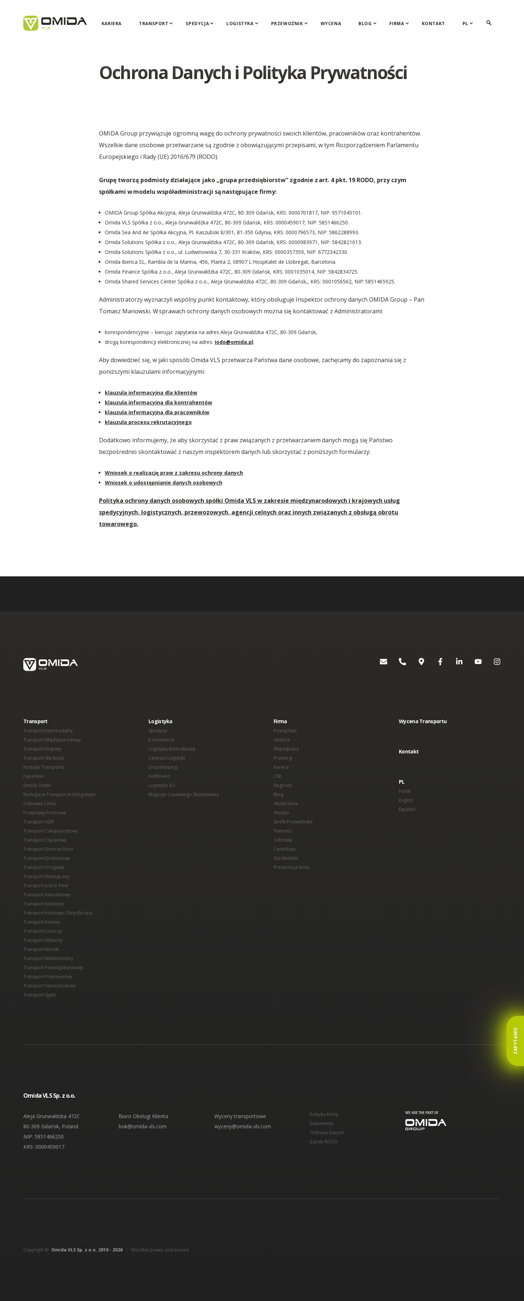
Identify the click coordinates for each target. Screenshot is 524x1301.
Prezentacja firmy (291, 867)
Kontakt (433, 23)
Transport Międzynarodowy (52, 740)
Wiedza (281, 813)
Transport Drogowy (43, 867)
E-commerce (161, 740)
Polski (405, 791)
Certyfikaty (284, 849)
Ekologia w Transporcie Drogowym (59, 794)
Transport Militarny (43, 940)
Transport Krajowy (42, 749)
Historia (282, 740)
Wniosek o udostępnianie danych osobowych (163, 482)
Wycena (331, 23)
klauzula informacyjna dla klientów (151, 392)
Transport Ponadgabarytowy (53, 967)
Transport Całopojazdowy (50, 831)
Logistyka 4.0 (161, 785)
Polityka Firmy (324, 1114)
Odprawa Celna (39, 803)
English (406, 800)
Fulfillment (159, 776)
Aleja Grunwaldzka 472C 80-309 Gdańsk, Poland (51, 1121)
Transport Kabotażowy (47, 895)
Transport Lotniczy (42, 931)
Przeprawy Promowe (44, 813)
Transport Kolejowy (43, 904)
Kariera (112, 23)
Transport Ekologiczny (46, 876)
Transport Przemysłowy (47, 976)
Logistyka (239, 23)
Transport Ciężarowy (45, 840)
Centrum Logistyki (166, 758)
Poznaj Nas (285, 731)
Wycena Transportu (422, 721)
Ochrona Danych (327, 1132)
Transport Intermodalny (48, 731)
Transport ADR (38, 822)
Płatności (283, 831)
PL (465, 23)
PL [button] (402, 781)
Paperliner (34, 776)
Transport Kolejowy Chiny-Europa (57, 913)
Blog (365, 23)
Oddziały (283, 840)
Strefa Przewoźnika (293, 822)
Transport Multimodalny (48, 958)
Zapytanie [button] (515, 1040)
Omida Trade (37, 785)
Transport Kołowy (41, 922)
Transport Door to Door (48, 849)
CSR (277, 776)
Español (407, 809)
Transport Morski (41, 949)
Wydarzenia (286, 803)
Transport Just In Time (45, 885)
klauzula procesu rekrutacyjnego (148, 422)
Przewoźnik (287, 23)
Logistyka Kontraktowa (171, 749)
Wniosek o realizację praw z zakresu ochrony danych (174, 472)
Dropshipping (162, 767)
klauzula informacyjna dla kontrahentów (158, 402)
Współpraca (286, 749)
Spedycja (197, 23)
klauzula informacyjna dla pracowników (157, 412)
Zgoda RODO (324, 1142)
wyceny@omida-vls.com (242, 1126)
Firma (396, 23)
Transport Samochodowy (49, 986)
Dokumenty (321, 1123)
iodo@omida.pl (234, 341)
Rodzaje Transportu (43, 767)
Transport (153, 23)
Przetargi (283, 758)
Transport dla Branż (44, 758)
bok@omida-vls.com (143, 1126)
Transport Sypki (39, 995)
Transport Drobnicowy (46, 858)
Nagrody (283, 785)
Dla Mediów (286, 858)
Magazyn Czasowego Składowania (183, 794)
